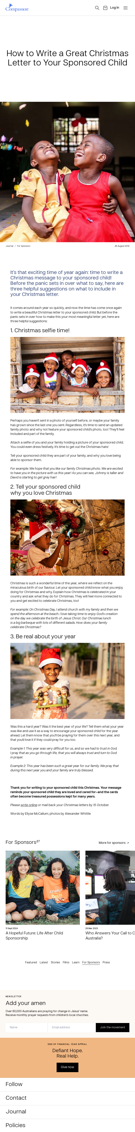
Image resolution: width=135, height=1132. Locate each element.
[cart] (105, 8)
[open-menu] (125, 8)
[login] (114, 8)
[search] (97, 8)
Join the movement (112, 1027)
